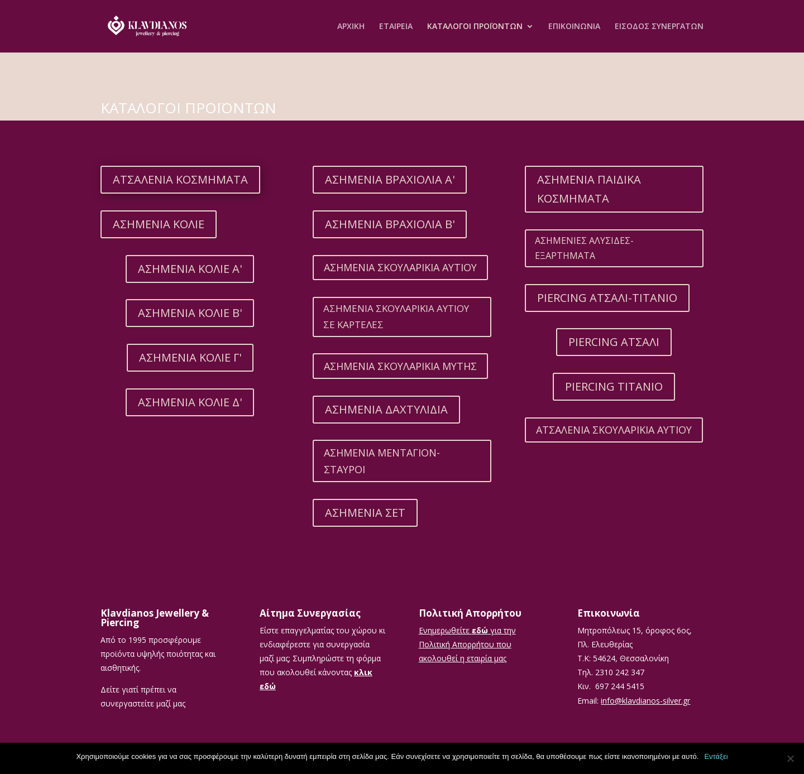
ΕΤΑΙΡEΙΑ (396, 26)
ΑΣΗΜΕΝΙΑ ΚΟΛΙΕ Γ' (190, 357)
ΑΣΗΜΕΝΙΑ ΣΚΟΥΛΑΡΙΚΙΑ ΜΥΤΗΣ (400, 366)
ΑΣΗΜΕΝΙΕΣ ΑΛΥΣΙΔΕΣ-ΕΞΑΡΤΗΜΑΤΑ (584, 248)
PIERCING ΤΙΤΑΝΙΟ (614, 386)
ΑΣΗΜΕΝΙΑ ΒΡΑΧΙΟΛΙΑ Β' (389, 224)
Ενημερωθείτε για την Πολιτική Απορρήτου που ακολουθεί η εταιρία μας (467, 644)
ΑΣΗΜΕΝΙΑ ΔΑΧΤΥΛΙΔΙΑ (386, 409)
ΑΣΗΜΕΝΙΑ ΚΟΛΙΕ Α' (190, 268)
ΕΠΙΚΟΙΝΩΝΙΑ (574, 26)
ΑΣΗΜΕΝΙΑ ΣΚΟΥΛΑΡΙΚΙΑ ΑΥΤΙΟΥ (400, 267)
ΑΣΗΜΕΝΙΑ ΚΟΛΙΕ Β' (190, 312)
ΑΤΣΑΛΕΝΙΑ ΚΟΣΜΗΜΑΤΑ (180, 179)
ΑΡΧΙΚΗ (351, 26)
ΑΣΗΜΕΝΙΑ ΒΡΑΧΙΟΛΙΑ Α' (389, 179)
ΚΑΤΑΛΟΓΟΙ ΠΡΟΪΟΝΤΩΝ (475, 26)
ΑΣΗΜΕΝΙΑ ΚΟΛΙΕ (158, 224)
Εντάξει (716, 756)
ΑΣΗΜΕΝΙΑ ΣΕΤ (365, 512)
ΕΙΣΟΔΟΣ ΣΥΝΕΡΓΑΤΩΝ (659, 26)
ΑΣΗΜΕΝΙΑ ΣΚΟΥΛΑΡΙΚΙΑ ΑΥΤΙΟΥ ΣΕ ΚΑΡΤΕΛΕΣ (396, 316)
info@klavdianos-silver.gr (645, 700)
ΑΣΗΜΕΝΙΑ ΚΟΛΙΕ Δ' (190, 402)
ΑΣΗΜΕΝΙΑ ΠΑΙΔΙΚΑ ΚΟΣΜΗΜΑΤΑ (589, 189)
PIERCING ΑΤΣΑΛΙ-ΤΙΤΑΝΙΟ (607, 297)
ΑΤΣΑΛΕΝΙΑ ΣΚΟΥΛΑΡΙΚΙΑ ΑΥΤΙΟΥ (614, 429)
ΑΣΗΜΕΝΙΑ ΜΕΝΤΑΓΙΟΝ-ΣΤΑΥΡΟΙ (382, 461)
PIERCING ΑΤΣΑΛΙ (613, 341)
